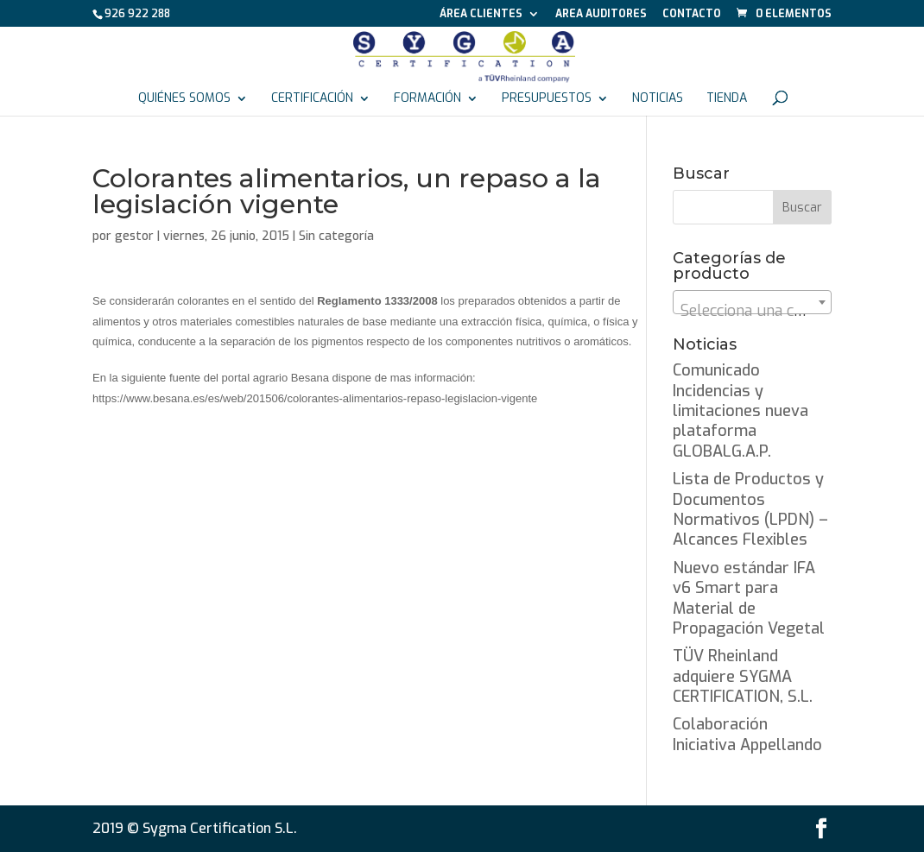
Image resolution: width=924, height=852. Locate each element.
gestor (134, 236)
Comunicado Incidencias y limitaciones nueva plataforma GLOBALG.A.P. (740, 411)
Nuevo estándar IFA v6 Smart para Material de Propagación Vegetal (749, 598)
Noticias (657, 99)
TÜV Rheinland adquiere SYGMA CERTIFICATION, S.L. (743, 676)
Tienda (726, 99)
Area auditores (601, 15)
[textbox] (752, 311)
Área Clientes (481, 15)
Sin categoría (336, 236)
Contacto (691, 15)
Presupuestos (547, 99)
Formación (427, 99)
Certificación (312, 99)
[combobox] (752, 302)
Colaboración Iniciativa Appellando (747, 734)
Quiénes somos (184, 99)
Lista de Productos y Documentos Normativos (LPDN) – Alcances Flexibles (750, 509)
